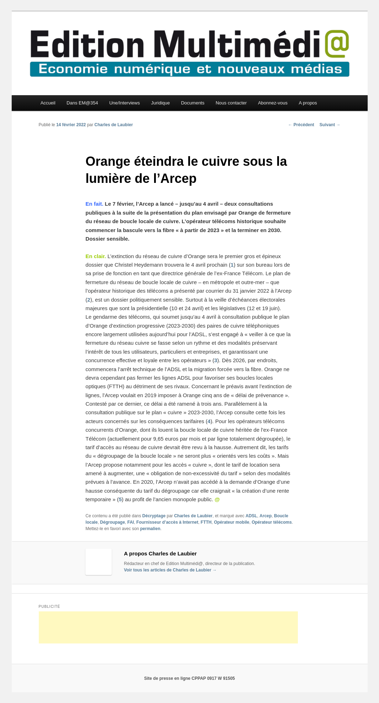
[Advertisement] (168, 627)
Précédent (301, 124)
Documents (193, 103)
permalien (150, 528)
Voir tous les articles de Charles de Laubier (170, 570)
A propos (308, 103)
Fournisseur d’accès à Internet (167, 522)
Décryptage (153, 515)
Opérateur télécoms (272, 522)
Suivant (330, 124)
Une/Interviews (124, 103)
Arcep (265, 515)
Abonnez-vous (273, 103)
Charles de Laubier (113, 124)
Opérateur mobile (231, 522)
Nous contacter (231, 103)
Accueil (48, 103)
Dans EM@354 (82, 103)
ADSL (251, 515)
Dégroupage (112, 522)
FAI (130, 522)
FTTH (206, 522)
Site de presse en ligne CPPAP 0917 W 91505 (189, 678)
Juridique (160, 103)
